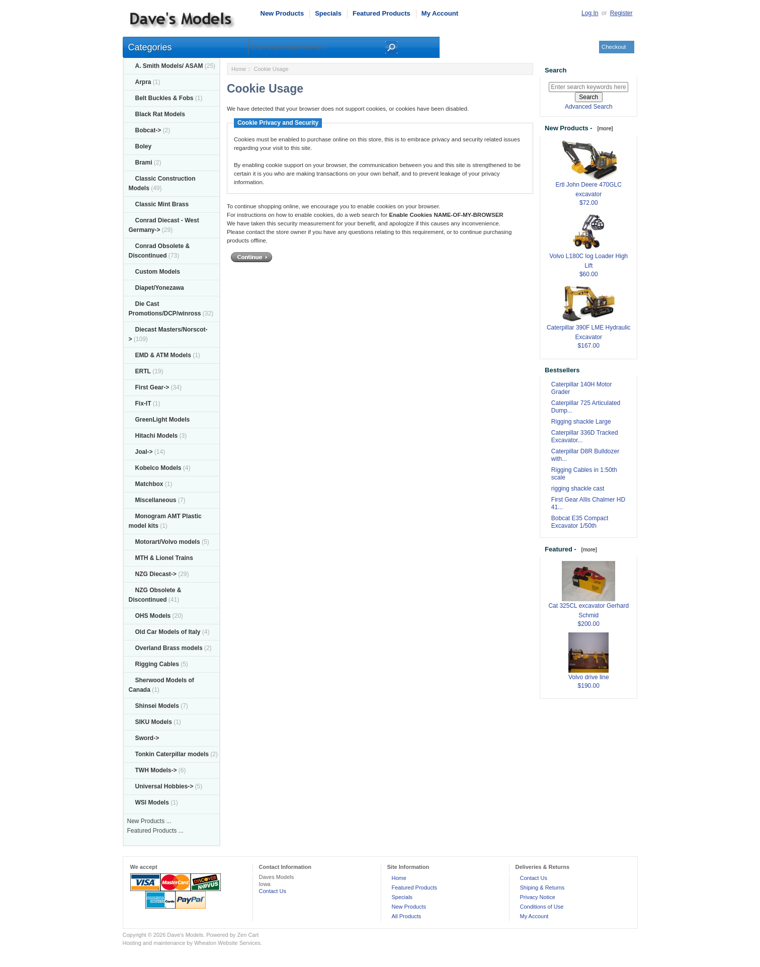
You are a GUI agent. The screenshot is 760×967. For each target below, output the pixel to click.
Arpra (143, 82)
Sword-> (147, 738)
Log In (589, 13)
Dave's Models (185, 935)
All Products (406, 916)
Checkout (614, 47)
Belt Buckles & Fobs (164, 98)
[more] (603, 128)
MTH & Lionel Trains (164, 557)
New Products (282, 13)
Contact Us (272, 891)
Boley (143, 146)
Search (555, 70)
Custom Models (157, 271)
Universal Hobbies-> (164, 786)
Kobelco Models (158, 467)
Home (238, 69)
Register (621, 13)
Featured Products (381, 13)
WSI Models (152, 802)
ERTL (143, 371)
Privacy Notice (537, 897)
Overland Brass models (169, 648)
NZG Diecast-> (156, 574)
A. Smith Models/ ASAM (169, 65)
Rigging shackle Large (581, 421)
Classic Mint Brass (162, 204)
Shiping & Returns (542, 887)
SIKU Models (153, 722)
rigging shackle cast (577, 488)
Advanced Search (589, 106)
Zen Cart (248, 935)
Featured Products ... (155, 830)
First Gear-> (152, 387)
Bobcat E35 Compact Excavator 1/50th (579, 522)
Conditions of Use (542, 907)
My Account (439, 13)
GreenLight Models (162, 419)
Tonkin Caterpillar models (172, 754)
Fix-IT (143, 403)
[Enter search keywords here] (588, 87)
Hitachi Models (156, 435)
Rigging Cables (157, 664)
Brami (143, 162)
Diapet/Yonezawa (159, 287)
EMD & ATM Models (163, 355)
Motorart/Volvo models (167, 541)
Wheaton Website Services (227, 943)
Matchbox (149, 484)
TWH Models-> (156, 770)
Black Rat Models (160, 114)
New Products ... (149, 821)
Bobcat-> (148, 130)
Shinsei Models (157, 705)
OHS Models (153, 615)
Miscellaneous (156, 500)
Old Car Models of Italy (168, 631)
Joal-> (144, 451)
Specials (328, 13)
